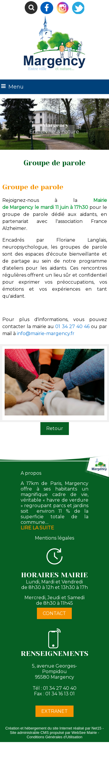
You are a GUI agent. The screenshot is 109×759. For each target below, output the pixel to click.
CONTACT (54, 613)
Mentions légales (54, 538)
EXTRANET (54, 711)
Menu (16, 87)
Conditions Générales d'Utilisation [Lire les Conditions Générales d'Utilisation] (55, 737)
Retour (54, 428)
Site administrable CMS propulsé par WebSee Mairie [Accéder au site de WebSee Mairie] (53, 732)
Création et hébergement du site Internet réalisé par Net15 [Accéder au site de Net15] (53, 728)
